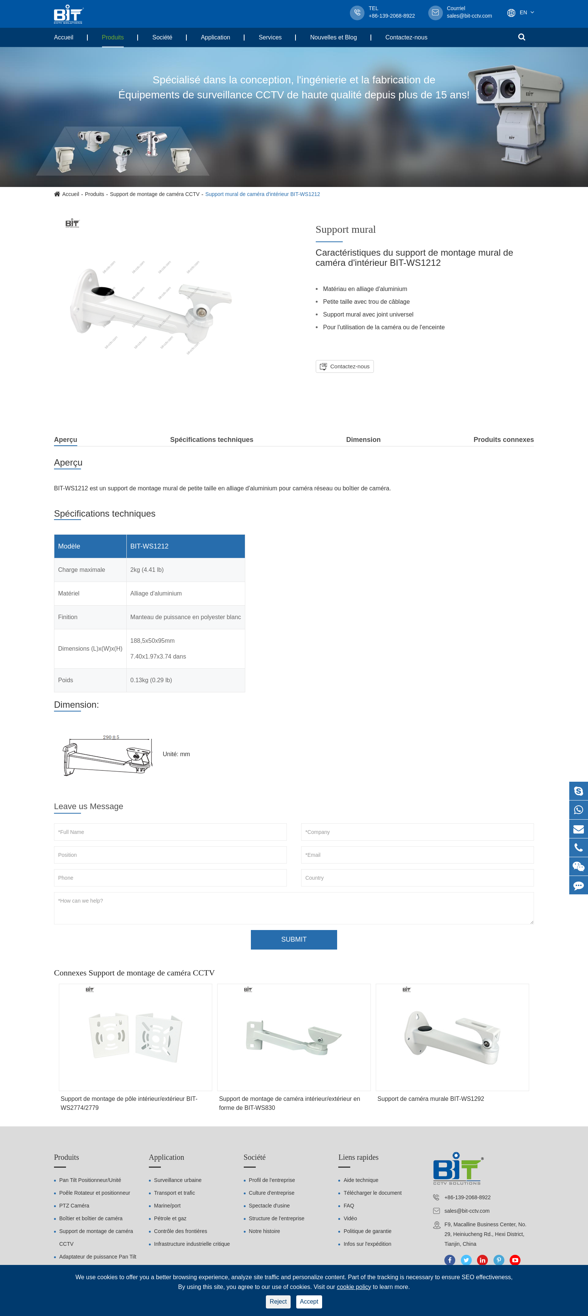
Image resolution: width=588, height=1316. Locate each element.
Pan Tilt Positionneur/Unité (90, 1180)
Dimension (363, 439)
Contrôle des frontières (180, 1231)
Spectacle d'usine (269, 1206)
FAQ (349, 1206)
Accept (309, 1301)
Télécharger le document (373, 1193)
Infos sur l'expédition (367, 1244)
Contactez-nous (407, 37)
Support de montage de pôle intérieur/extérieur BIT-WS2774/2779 (129, 1103)
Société (162, 37)
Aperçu (65, 441)
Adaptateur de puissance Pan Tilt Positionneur (97, 1263)
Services (270, 37)
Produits (113, 37)
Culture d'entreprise (272, 1193)
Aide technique (361, 1180)
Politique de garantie (368, 1231)
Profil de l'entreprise (272, 1180)
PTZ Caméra (74, 1206)
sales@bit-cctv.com (469, 12)
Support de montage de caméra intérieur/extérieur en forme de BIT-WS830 (289, 1103)
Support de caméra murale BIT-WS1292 (431, 1099)
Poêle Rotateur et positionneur (94, 1193)
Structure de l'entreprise (276, 1218)
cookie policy (354, 1287)
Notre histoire (264, 1231)
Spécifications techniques (212, 439)
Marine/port (167, 1206)
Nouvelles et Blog (333, 37)
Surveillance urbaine (178, 1180)
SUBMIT (294, 939)
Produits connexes (504, 439)
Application (215, 37)
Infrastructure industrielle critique (192, 1244)
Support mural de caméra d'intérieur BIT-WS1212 (262, 194)
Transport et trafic (174, 1193)
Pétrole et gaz (170, 1218)
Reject (278, 1301)
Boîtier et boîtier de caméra (91, 1218)
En (523, 12)
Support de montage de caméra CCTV (155, 194)
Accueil (64, 37)
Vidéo (350, 1218)
